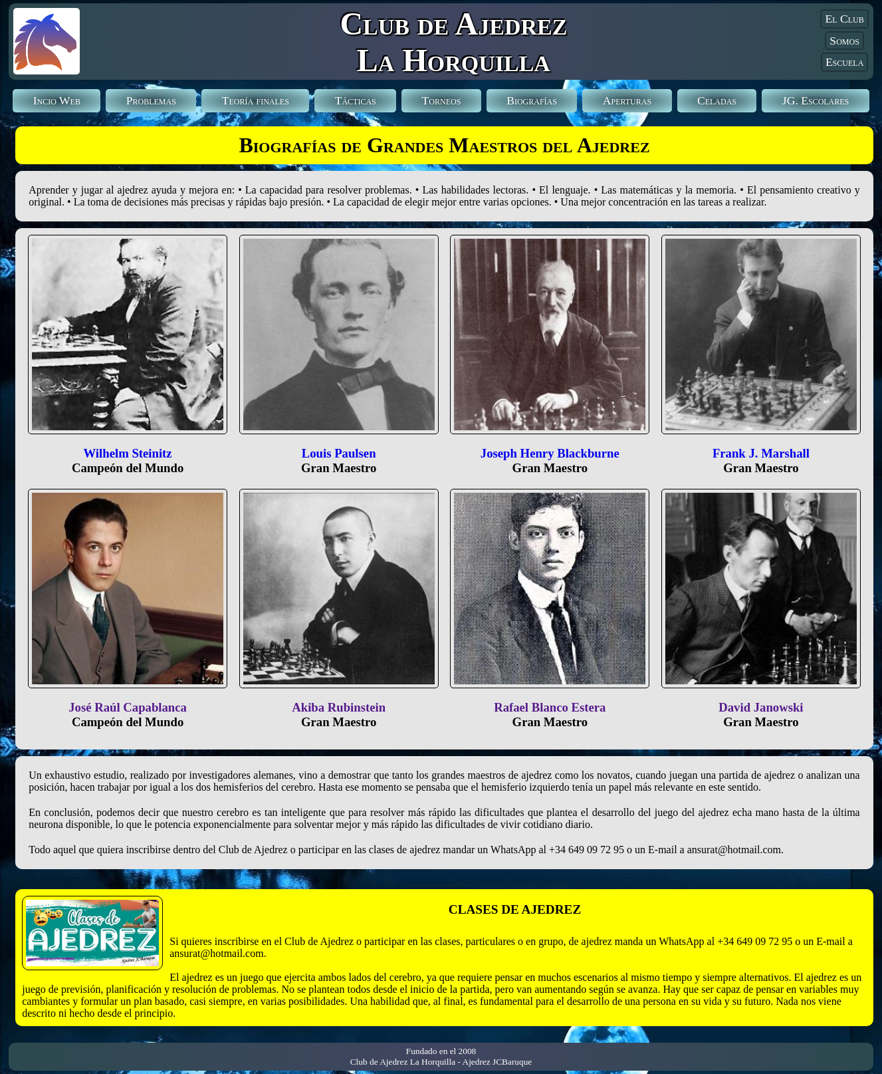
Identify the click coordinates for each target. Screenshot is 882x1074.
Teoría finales (255, 100)
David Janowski (760, 707)
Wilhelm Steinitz (127, 453)
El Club (844, 18)
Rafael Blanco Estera (550, 707)
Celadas (716, 100)
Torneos (441, 100)
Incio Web (56, 100)
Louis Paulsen (339, 453)
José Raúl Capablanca (127, 707)
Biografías (531, 100)
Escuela (844, 61)
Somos (844, 40)
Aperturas (627, 100)
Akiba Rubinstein (339, 707)
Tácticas (355, 100)
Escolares (815, 100)
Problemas (151, 100)
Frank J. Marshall (761, 453)
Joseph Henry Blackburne (550, 453)
